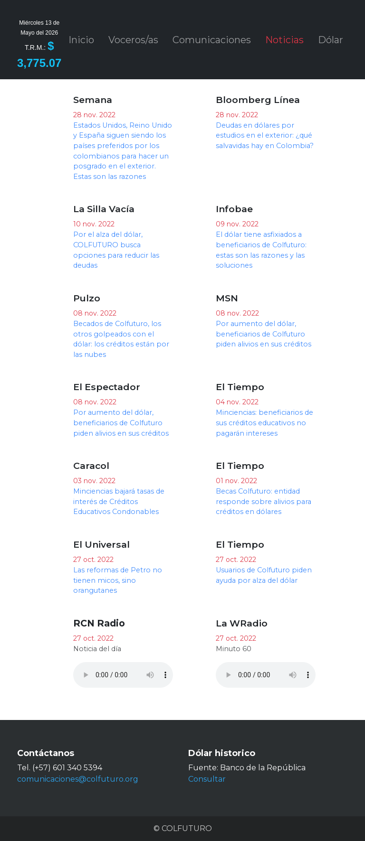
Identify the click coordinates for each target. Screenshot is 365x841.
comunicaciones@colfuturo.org (77, 779)
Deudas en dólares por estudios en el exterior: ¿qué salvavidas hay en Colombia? (265, 135)
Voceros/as (133, 40)
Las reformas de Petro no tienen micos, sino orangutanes (117, 580)
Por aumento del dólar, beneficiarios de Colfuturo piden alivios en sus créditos (263, 333)
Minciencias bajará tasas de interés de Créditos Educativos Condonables (118, 501)
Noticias (284, 40)
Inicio (81, 40)
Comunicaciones (212, 40)
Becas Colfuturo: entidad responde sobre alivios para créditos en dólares (263, 501)
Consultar (207, 779)
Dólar (330, 40)
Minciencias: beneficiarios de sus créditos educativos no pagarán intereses (264, 422)
